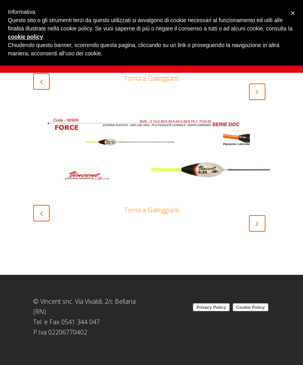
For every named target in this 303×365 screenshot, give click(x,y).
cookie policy (25, 37)
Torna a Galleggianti (152, 78)
